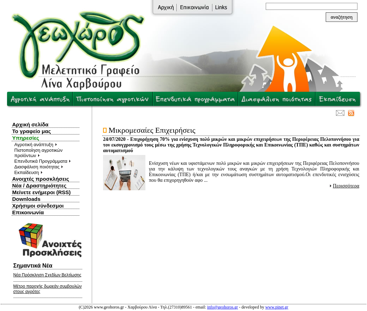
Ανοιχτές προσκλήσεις (40, 179)
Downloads (26, 199)
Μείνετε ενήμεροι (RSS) (41, 192)
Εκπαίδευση (28, 172)
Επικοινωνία (28, 212)
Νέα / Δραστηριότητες (39, 186)
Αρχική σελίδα (30, 124)
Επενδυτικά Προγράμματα (42, 161)
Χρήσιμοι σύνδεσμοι (38, 206)
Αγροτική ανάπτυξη (35, 144)
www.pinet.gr (276, 307)
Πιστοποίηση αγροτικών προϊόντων (38, 153)
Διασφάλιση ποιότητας (39, 166)
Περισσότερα (346, 186)
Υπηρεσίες (25, 138)
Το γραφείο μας (31, 131)
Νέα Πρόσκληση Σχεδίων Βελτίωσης (47, 275)
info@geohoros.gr (222, 307)
